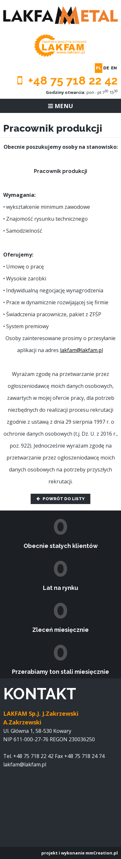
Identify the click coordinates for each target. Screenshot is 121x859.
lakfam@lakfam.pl (81, 350)
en (114, 68)
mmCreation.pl (102, 853)
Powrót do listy (60, 498)
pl (98, 68)
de (106, 68)
